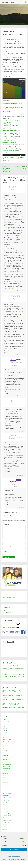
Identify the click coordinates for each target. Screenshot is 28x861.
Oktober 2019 (6, 795)
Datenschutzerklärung (15, 859)
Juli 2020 (5, 775)
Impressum (22, 859)
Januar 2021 (6, 762)
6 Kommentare (7, 160)
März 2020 (5, 784)
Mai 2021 (5, 753)
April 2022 (5, 730)
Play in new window (12, 157)
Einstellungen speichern (14, 856)
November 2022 (7, 723)
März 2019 (5, 811)
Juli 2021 (5, 748)
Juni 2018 (5, 827)
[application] (14, 155)
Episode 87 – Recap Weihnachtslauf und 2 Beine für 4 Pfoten (13, 695)
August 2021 (6, 746)
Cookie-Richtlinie (6, 859)
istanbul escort (6, 690)
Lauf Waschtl (14, 186)
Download (21, 157)
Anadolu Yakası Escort (8, 694)
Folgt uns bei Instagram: (9, 627)
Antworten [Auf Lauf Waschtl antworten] (21, 290)
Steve (13, 400)
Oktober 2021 (6, 741)
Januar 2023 (6, 721)
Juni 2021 (5, 750)
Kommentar (6, 524)
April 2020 (5, 782)
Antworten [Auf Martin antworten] (21, 396)
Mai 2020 (5, 780)
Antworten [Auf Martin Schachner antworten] (21, 355)
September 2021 (7, 744)
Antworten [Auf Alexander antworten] (21, 475)
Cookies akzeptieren (14, 849)
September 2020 (7, 771)
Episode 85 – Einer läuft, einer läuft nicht (13, 674)
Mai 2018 (5, 829)
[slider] (23, 155)
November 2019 (7, 793)
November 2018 (7, 815)
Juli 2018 (5, 824)
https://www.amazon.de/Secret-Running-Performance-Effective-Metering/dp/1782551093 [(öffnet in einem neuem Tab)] (13, 140)
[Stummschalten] (20, 155)
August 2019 (6, 800)
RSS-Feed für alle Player (9, 612)
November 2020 (7, 766)
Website (5, 551)
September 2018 (7, 820)
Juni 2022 (5, 728)
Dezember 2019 (7, 791)
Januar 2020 (6, 788)
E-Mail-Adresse (7, 546)
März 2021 (5, 757)
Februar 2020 (6, 786)
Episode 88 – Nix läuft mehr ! (10, 666)
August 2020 (6, 773)
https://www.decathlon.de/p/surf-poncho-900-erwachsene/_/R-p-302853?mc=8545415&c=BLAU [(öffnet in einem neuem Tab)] (14, 150)
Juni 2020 (5, 777)
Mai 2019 (5, 806)
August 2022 (6, 726)
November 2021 (7, 739)
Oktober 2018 (6, 818)
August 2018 (6, 822)
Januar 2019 (6, 813)
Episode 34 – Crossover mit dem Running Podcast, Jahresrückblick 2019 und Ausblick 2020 (6, 170)
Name (5, 541)
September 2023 (7, 719)
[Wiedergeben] (4, 155)
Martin (15, 36)
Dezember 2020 (7, 764)
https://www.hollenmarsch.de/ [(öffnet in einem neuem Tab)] (10, 114)
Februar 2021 (6, 759)
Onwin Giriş (6, 703)
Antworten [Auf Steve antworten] (21, 431)
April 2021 (5, 755)
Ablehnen (14, 853)
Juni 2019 (5, 804)
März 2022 (5, 732)
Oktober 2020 (6, 768)
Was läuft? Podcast (8, 2)
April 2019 (5, 809)
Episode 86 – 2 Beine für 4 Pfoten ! (12, 672)
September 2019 (7, 797)
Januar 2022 (6, 735)
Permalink (13, 191)
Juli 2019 (5, 802)
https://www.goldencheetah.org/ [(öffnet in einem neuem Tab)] (11, 130)
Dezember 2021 (7, 737)
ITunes (4, 610)
